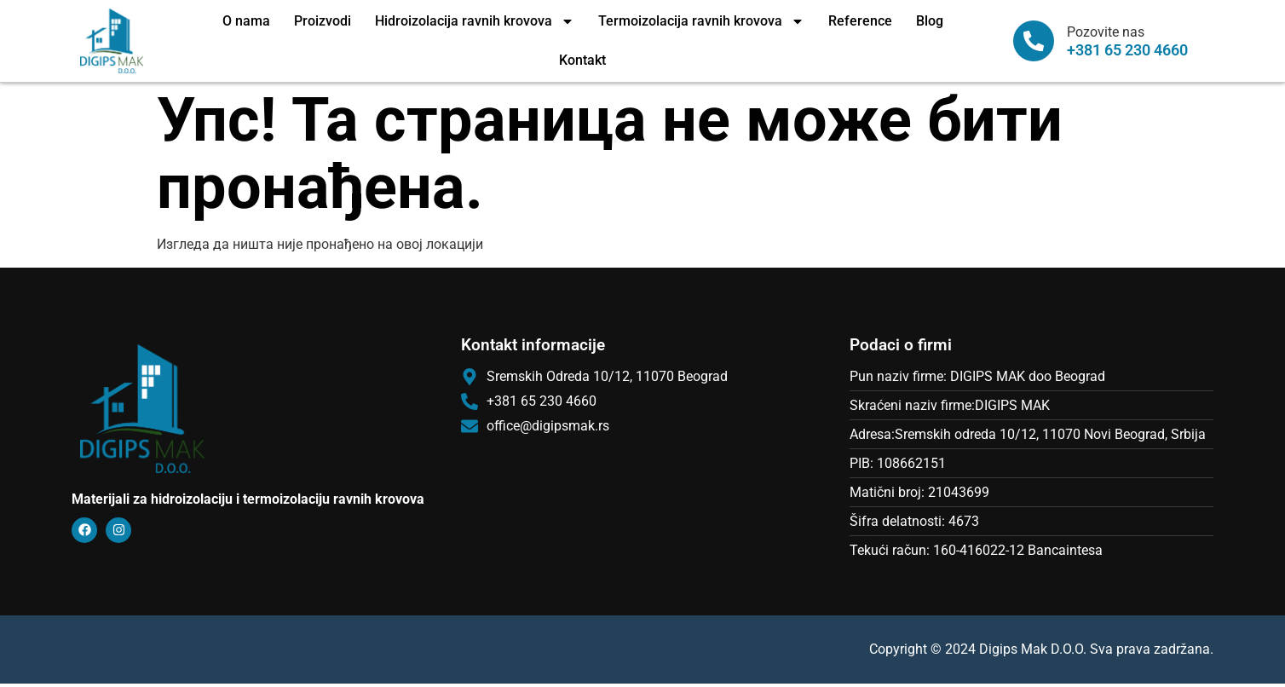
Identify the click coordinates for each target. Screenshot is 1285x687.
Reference (860, 21)
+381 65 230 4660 (1127, 50)
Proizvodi (322, 21)
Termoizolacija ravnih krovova (701, 21)
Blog (929, 21)
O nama (246, 21)
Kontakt (582, 60)
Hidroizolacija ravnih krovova (474, 21)
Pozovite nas (1105, 32)
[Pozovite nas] (1033, 40)
